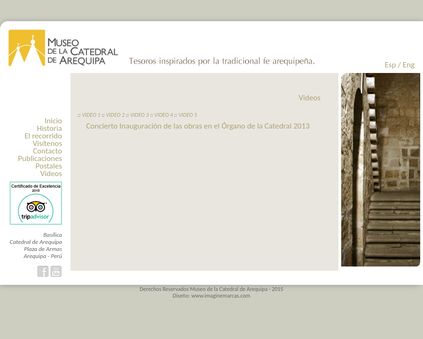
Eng (409, 65)
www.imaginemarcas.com (221, 295)
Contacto (47, 151)
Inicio (53, 121)
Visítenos (47, 143)
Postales (48, 166)
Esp (390, 65)
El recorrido (43, 136)
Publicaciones (40, 158)
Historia (49, 128)
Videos (51, 173)
